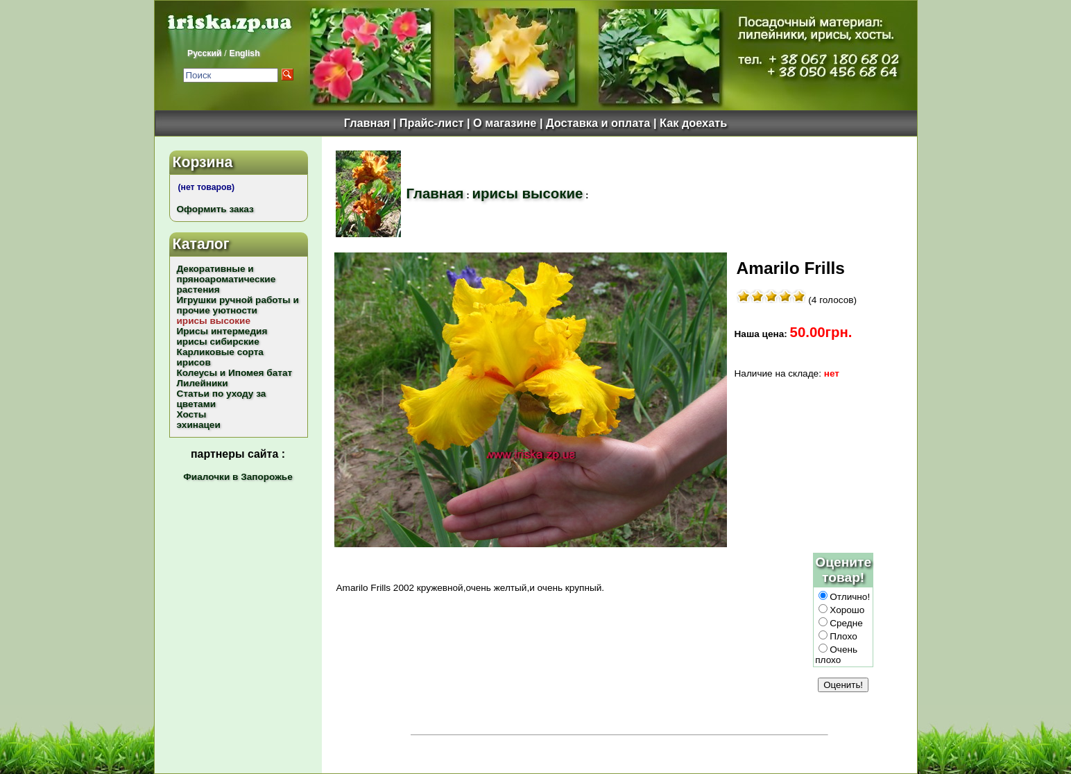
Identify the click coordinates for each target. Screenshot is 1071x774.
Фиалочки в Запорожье (237, 477)
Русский (204, 53)
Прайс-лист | (436, 123)
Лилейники (202, 383)
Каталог (201, 244)
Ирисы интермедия (222, 331)
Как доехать (693, 123)
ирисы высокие (527, 193)
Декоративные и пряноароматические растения (226, 279)
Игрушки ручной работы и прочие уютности (238, 305)
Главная (435, 193)
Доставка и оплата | (603, 123)
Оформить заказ (215, 209)
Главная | (372, 123)
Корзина (203, 162)
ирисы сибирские (218, 341)
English (244, 53)
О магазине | (509, 123)
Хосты (192, 414)
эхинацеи (199, 425)
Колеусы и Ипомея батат (235, 373)
